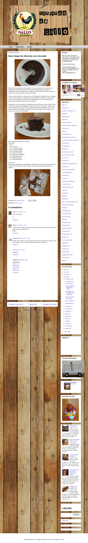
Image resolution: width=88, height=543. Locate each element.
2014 (65, 272)
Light (63, 190)
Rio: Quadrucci (69, 283)
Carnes (64, 128)
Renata (15, 225)
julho (66, 313)
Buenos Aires (66, 122)
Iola (14, 250)
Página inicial (33, 304)
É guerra (64, 160)
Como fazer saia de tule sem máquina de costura (74, 472)
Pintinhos (64, 225)
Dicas (63, 149)
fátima (14, 212)
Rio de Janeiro (66, 240)
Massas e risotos (66, 204)
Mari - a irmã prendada (68, 202)
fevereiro (68, 326)
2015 (65, 269)
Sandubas (65, 252)
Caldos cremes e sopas (68, 125)
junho (67, 316)
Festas (64, 175)
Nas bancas (65, 213)
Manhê (64, 199)
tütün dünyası (16, 267)
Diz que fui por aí (67, 155)
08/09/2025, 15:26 (23, 259)
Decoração (65, 146)
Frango (64, 178)
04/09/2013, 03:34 (20, 250)
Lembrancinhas (66, 187)
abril (66, 321)
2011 (65, 331)
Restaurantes (66, 234)
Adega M (64, 108)
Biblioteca (65, 116)
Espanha (64, 166)
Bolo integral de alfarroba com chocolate (69, 293)
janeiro (67, 328)
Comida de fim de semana (69, 140)
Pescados (65, 222)
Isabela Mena (16, 238)
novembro (68, 281)
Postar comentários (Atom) (35, 310)
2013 (65, 274)
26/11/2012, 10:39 (25, 238)
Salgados (64, 246)
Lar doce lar (65, 184)
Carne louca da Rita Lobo (69, 297)
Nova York (65, 216)
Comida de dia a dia (67, 137)
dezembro (68, 279)
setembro (68, 309)
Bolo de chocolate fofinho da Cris (74, 440)
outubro (67, 306)
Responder (15, 220)
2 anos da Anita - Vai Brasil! (74, 455)
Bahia (63, 113)
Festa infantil (65, 172)
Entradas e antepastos (68, 163)
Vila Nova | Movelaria (70, 382)
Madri (63, 196)
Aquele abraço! (69, 303)
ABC (63, 105)
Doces (20, 203)
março (67, 323)
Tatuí (63, 260)
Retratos (64, 237)
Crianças (64, 143)
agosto (67, 311)
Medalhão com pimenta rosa (73, 487)
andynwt (50, 539)
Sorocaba (64, 257)
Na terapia (65, 210)
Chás (63, 131)
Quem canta (19, 47)
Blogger (62, 539)
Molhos (64, 207)
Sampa (64, 249)
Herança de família (67, 181)
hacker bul (15, 264)
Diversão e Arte (66, 152)
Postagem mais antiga (49, 304)
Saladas (64, 243)
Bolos (16, 203)
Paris (63, 219)
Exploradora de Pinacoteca (73, 426)
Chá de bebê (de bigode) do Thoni (69, 287)
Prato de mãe (66, 228)
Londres (64, 193)
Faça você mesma (67, 169)
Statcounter (65, 520)
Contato (29, 47)
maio (67, 318)
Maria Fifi (73, 383)
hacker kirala (16, 270)
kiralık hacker (16, 265)
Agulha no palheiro (67, 111)
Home (11, 47)
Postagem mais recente (15, 304)
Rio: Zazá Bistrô (69, 301)
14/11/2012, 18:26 (22, 225)
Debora (32, 88)
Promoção (65, 231)
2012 (65, 277)
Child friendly (65, 134)
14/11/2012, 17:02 (21, 212)
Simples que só (66, 254)
